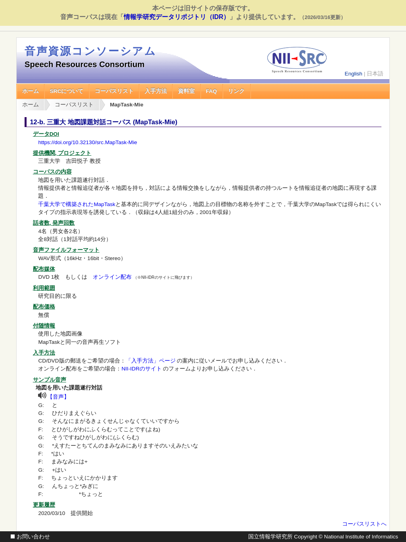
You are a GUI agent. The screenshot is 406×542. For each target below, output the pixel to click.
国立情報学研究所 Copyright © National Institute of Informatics (323, 537)
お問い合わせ (33, 537)
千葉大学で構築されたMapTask (76, 204)
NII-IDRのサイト (141, 369)
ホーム (30, 91)
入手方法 (156, 91)
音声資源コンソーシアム (91, 51)
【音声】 (58, 397)
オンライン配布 (112, 277)
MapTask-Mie (126, 105)
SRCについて (67, 91)
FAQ (211, 91)
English (353, 74)
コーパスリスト (114, 91)
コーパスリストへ (364, 524)
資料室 (186, 91)
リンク (236, 91)
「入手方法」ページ (151, 361)
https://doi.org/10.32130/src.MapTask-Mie (87, 142)
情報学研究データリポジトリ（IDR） (177, 17)
